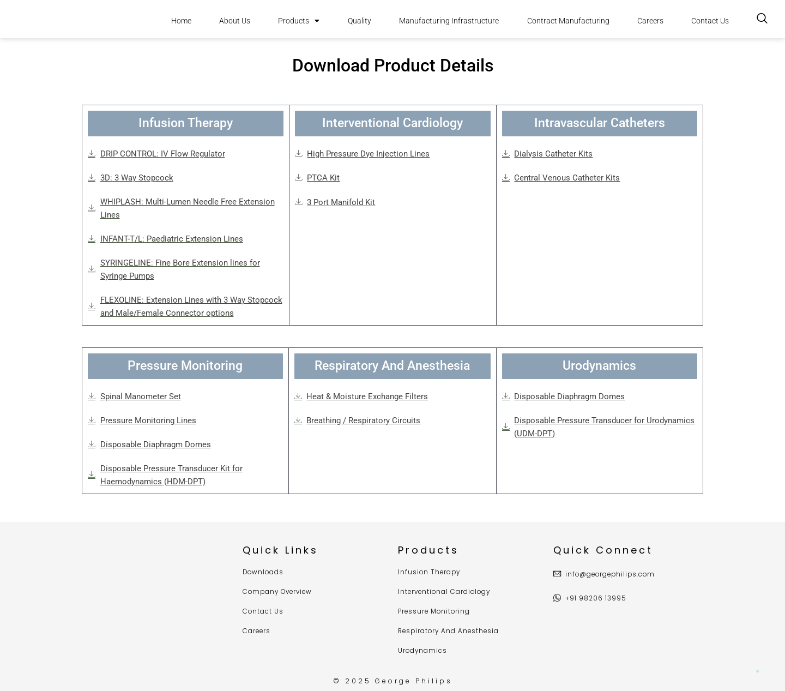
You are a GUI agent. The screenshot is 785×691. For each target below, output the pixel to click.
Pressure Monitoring (435, 612)
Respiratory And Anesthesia (450, 631)
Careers (650, 20)
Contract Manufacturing (568, 20)
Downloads (264, 573)
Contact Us (710, 20)
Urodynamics (423, 651)
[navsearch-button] (762, 19)
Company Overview (279, 592)
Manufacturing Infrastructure (449, 20)
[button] (185, 124)
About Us (234, 20)
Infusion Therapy (430, 573)
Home (181, 20)
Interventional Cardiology (446, 592)
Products (298, 20)
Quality (359, 20)
